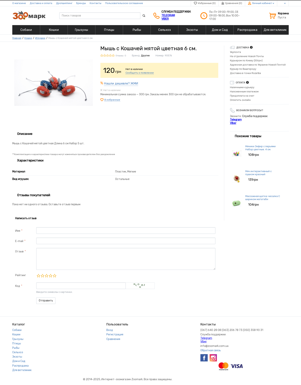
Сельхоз (17, 352)
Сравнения (113, 339)
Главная (16, 38)
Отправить (46, 300)
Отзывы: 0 (121, 55)
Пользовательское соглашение (124, 3)
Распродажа (20, 365)
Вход (109, 330)
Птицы (16, 343)
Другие (145, 55)
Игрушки (40, 38)
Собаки (17, 330)
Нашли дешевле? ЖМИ (121, 83)
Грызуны (17, 339)
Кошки (28, 38)
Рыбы (15, 348)
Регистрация (114, 334)
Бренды (81, 3)
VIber (165, 19)
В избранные (112, 99)
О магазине (19, 3)
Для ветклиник (21, 370)
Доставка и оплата (41, 3)
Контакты (95, 3)
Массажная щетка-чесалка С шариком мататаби (262, 198)
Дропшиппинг (64, 3)
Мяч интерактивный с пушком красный (258, 173)
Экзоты (17, 356)
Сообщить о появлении (140, 72)
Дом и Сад (18, 361)
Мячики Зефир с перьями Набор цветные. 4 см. (260, 148)
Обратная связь (210, 350)
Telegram (168, 15)
